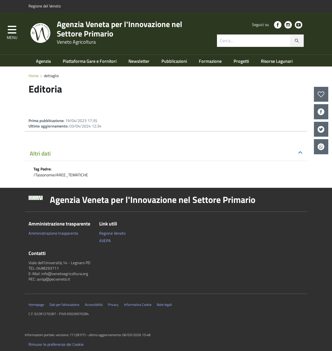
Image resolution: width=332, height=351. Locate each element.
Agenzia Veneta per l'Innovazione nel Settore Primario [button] (152, 200)
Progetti (242, 61)
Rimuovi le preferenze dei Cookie (56, 344)
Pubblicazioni (174, 61)
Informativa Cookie (137, 304)
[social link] (277, 25)
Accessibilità (94, 304)
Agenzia (44, 61)
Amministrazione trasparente (53, 233)
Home (33, 76)
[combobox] (260, 40)
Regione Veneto (112, 233)
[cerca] (297, 40)
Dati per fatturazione (64, 304)
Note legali (164, 304)
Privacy (113, 304)
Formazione (211, 61)
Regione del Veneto (45, 6)
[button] (12, 33)
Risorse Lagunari (277, 61)
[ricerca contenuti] (253, 40)
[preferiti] (321, 94)
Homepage (36, 304)
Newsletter (139, 61)
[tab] (166, 153)
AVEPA (105, 241)
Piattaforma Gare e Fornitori (90, 61)
